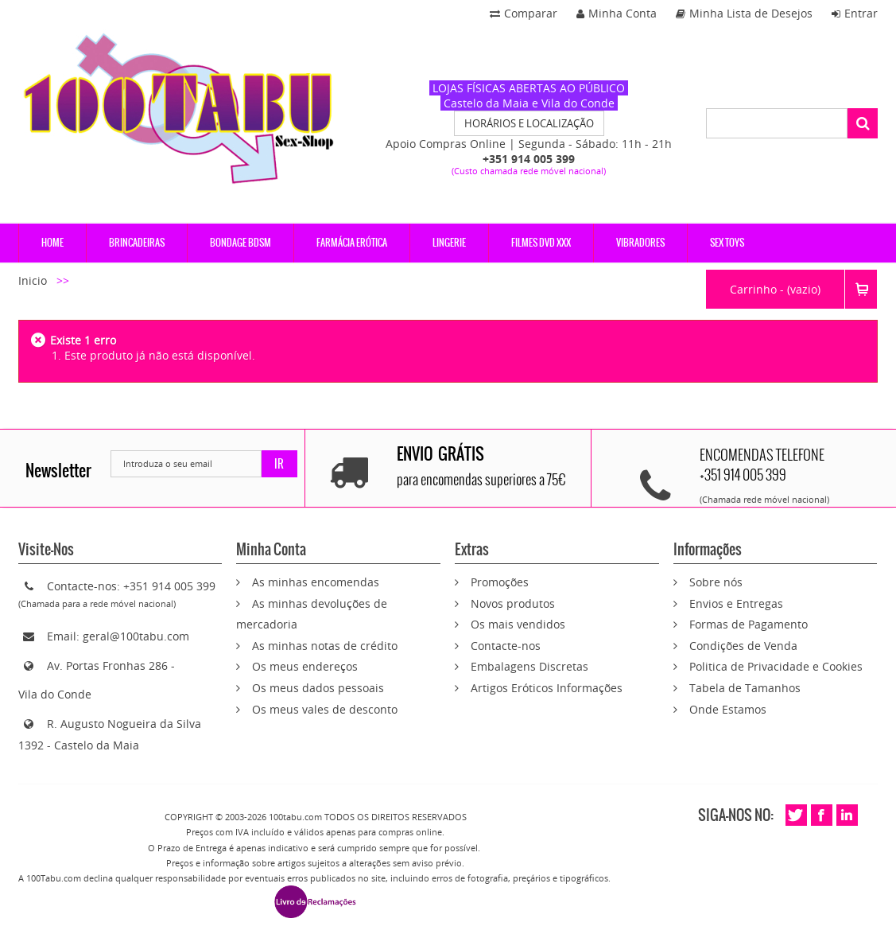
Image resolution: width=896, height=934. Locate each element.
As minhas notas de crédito (325, 645)
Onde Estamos (727, 709)
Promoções (500, 582)
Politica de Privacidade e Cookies (776, 666)
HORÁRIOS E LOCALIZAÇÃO (529, 123)
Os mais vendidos (518, 624)
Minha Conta (616, 13)
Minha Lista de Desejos (744, 13)
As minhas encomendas (315, 582)
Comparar (523, 13)
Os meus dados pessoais (318, 687)
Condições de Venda (743, 645)
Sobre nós (716, 582)
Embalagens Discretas (529, 666)
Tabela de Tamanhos (745, 687)
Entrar (855, 13)
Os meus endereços (305, 666)
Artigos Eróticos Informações (547, 687)
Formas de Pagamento (748, 624)
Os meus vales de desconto (325, 709)
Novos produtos (513, 603)
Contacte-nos (506, 645)
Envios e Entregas (736, 603)
